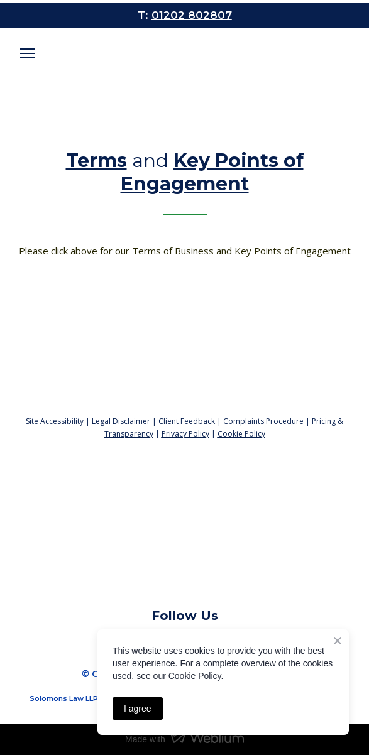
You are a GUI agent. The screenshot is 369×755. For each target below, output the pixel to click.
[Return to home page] (185, 362)
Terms (96, 160)
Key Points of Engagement (212, 172)
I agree (137, 708)
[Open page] (184, 60)
